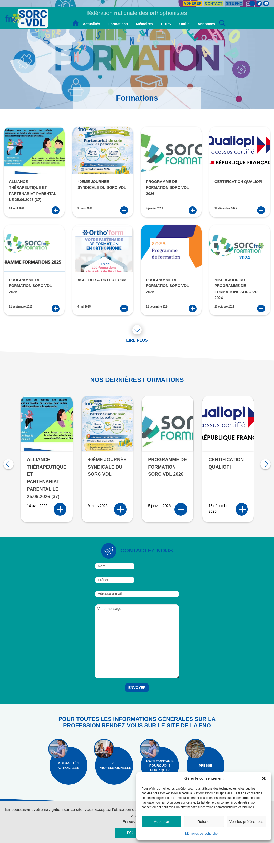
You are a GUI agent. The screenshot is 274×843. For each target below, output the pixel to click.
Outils (184, 24)
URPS (166, 24)
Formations (118, 24)
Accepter (161, 821)
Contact (213, 3)
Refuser (204, 821)
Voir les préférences (246, 821)
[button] (263, 778)
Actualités (91, 24)
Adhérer (192, 3)
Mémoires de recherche (201, 833)
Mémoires (144, 24)
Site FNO (234, 3)
